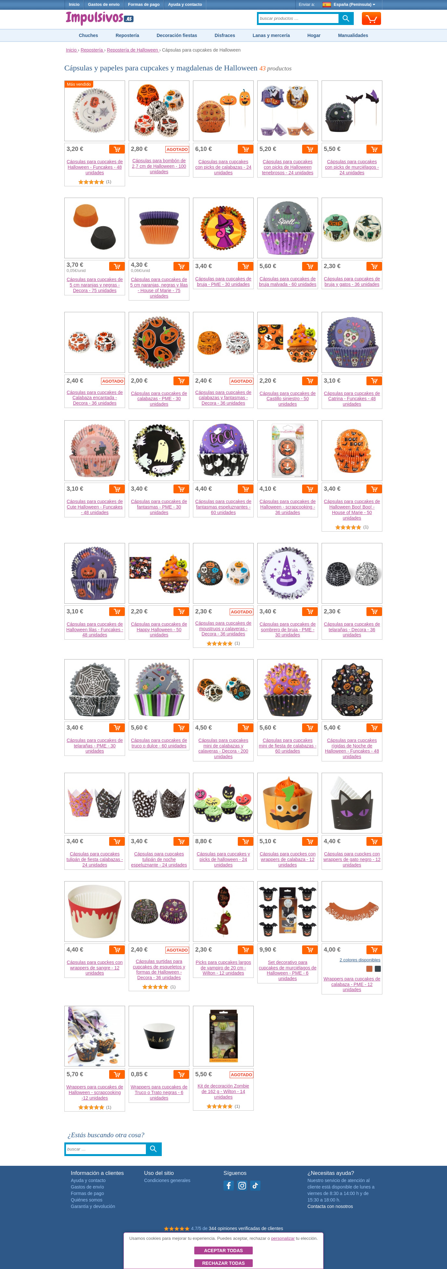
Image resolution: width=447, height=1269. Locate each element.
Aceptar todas (223, 1250)
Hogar (313, 35)
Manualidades (353, 35)
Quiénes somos (86, 1199)
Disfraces (225, 35)
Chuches (88, 35)
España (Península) (349, 4)
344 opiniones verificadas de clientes (246, 1228)
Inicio (74, 4)
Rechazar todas (223, 1263)
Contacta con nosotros (330, 1206)
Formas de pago (144, 4)
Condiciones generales (167, 1180)
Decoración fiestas (177, 35)
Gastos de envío (104, 4)
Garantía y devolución (93, 1206)
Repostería (127, 35)
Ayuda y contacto (185, 4)
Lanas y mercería (271, 35)
